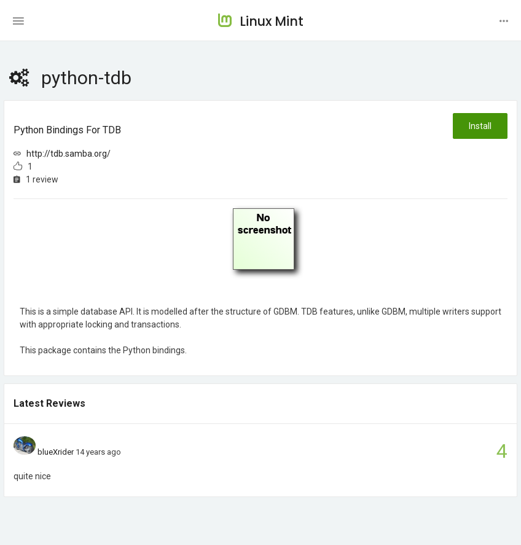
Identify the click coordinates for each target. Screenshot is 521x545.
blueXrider (55, 452)
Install (480, 126)
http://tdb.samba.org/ (68, 154)
